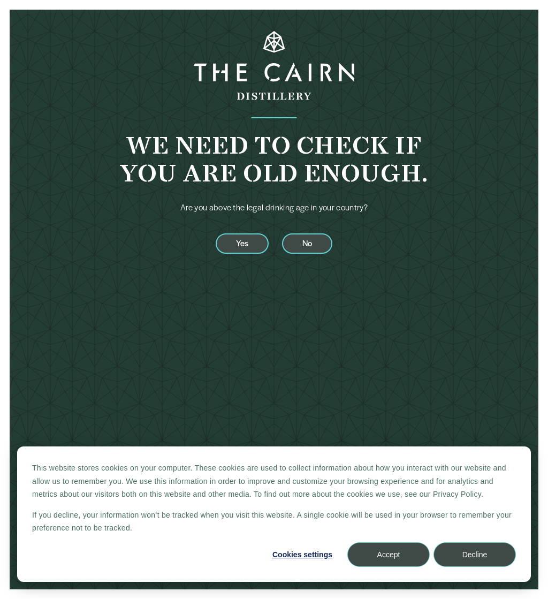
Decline (475, 554)
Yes (242, 242)
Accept (388, 554)
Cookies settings (302, 554)
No (307, 242)
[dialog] (274, 514)
